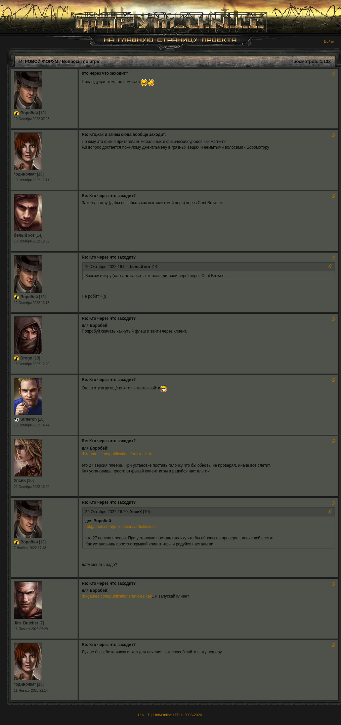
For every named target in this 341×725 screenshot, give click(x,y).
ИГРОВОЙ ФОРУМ (38, 61)
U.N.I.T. (144, 715)
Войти (329, 41)
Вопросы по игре (80, 61)
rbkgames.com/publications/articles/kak (117, 596)
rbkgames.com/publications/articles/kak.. (118, 454)
